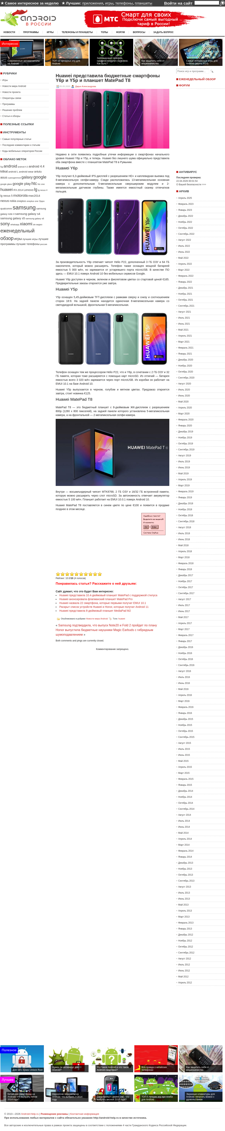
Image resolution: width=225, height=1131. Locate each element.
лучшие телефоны (27, 244)
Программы (31, 32)
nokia (13, 200)
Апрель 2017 (185, 623)
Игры (50, 32)
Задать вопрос (163, 32)
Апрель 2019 (185, 479)
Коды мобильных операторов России (22, 151)
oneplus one (32, 201)
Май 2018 (183, 545)
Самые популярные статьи (16, 139)
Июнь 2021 (184, 323)
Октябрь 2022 (185, 228)
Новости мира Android (14, 86)
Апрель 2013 (185, 910)
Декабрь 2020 (185, 359)
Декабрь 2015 (185, 719)
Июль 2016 (184, 677)
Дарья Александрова (85, 86)
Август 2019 (184, 455)
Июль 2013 (184, 892)
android (10, 166)
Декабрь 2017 (185, 575)
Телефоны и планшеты (77, 32)
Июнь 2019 (184, 467)
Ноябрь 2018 (185, 509)
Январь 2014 (185, 856)
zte (34, 224)
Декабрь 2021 (185, 288)
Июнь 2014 (184, 827)
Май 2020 (183, 401)
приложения (92, 3)
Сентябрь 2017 (186, 593)
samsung (24, 207)
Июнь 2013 (184, 898)
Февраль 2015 (185, 779)
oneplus (21, 201)
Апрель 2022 (185, 264)
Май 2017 (183, 617)
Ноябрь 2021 (185, 294)
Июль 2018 (184, 533)
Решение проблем (12, 110)
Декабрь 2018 (185, 503)
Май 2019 (183, 473)
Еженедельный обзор (197, 79)
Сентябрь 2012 (186, 952)
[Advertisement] (88, 544)
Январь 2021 (185, 353)
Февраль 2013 (185, 922)
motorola (20, 195)
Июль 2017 (184, 605)
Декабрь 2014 (185, 791)
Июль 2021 (184, 317)
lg (35, 189)
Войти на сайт (178, 3)
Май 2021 (183, 329)
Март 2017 (184, 629)
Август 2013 (184, 886)
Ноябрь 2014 (185, 797)
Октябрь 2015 (185, 731)
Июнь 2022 (184, 252)
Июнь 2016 (184, 683)
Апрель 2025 (185, 198)
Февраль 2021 (185, 347)
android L (13, 171)
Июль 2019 (184, 461)
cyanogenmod (14, 178)
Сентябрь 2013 (186, 880)
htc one (41, 184)
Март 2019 (184, 485)
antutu (38, 171)
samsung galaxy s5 (12, 218)
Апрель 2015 (185, 767)
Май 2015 (183, 761)
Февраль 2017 (185, 635)
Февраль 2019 (185, 491)
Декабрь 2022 (185, 216)
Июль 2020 (184, 389)
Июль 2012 (184, 964)
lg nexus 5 (6, 195)
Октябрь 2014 (185, 803)
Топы (104, 32)
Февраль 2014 (185, 851)
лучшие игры (30, 239)
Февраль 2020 (185, 419)
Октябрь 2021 (185, 299)
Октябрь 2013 (185, 874)
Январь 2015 (185, 785)
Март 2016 (184, 701)
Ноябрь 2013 (185, 868)
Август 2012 (184, 958)
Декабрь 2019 (185, 431)
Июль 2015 (184, 749)
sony (5, 223)
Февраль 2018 (185, 563)
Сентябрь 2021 (186, 305)
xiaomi (26, 223)
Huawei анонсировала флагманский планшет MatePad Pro (96, 599)
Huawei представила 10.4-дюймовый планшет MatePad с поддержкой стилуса (108, 595)
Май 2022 (183, 258)
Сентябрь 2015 (186, 737)
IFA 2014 (18, 190)
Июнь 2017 (184, 611)
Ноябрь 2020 (185, 365)
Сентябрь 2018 (186, 521)
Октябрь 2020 (185, 371)
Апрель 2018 (185, 551)
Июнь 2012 (184, 970)
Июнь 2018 (184, 539)
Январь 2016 (185, 713)
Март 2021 (184, 341)
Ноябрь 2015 (185, 725)
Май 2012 (183, 976)
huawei (6, 189)
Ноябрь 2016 (185, 653)
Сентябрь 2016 (186, 665)
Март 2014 (184, 845)
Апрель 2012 (185, 982)
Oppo (41, 201)
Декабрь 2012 (185, 934)
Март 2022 (184, 270)
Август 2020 (184, 383)
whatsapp (14, 224)
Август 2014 (184, 815)
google (39, 177)
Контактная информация (84, 1113)
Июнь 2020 (184, 395)
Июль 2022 (184, 246)
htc (34, 183)
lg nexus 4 (42, 190)
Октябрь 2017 (185, 587)
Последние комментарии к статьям (21, 145)
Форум (120, 32)
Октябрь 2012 (185, 946)
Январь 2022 (185, 282)
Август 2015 (184, 743)
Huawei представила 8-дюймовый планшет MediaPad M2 (95, 610)
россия (43, 244)
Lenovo (28, 189)
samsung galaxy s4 (27, 213)
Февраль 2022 (185, 276)
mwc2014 (34, 195)
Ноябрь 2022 (185, 222)
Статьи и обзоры (11, 116)
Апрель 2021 (185, 335)
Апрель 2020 (185, 407)
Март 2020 (184, 413)
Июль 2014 (184, 821)
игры (109, 3)
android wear (26, 171)
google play (22, 184)
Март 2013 (184, 916)
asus (3, 177)
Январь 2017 (185, 641)
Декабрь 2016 (185, 647)
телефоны (124, 3)
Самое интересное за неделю (32, 3)
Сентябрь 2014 (186, 809)
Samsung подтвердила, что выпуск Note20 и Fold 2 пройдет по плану (107, 625)
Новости (9, 32)
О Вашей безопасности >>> (191, 184)
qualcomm (6, 208)
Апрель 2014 (185, 839)
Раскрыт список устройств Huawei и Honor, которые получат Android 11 (103, 606)
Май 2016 (183, 689)
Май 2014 (183, 833)
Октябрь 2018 (185, 515)
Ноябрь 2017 (185, 581)
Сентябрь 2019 (186, 449)
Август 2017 (184, 599)
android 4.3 (23, 167)
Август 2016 (184, 671)
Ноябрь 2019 (185, 437)
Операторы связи (11, 98)
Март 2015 (184, 773)
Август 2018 (184, 527)
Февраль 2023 (185, 204)
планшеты (143, 3)
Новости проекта (11, 92)
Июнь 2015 (184, 755)
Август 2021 (184, 311)
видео (39, 224)
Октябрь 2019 (185, 443)
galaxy (27, 177)
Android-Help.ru (30, 1113)
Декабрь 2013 (185, 862)
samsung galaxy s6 (35, 218)
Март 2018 (184, 557)
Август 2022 (184, 240)
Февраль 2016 (185, 707)
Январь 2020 (185, 425)
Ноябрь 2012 (185, 940)
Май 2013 (183, 904)
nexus (4, 201)
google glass (6, 184)
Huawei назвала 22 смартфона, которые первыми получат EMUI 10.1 (102, 603)
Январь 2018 (185, 569)
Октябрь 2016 (185, 659)
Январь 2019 (185, 497)
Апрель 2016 (185, 695)
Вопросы (139, 32)
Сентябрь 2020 (186, 377)
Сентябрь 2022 (186, 234)
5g (1, 166)
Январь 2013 (185, 928)
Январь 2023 (185, 210)
